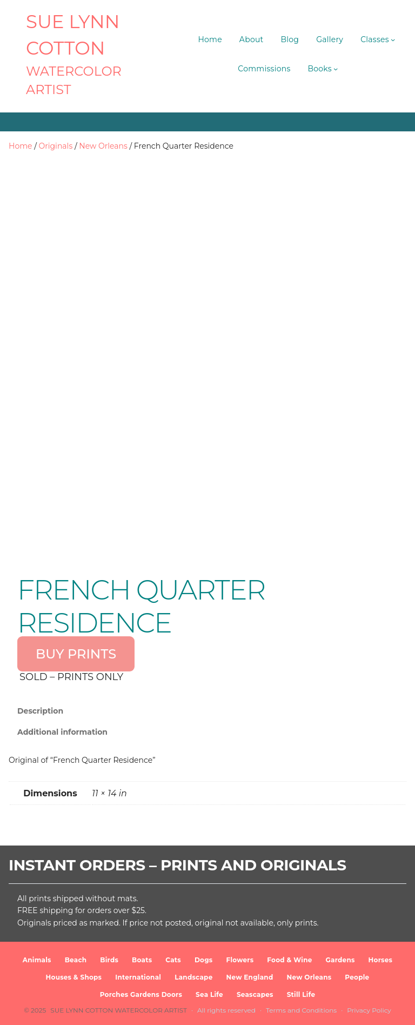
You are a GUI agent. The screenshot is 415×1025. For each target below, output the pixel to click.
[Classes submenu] (393, 39)
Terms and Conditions (301, 1010)
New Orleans (103, 146)
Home (20, 146)
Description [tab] (40, 711)
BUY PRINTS (76, 654)
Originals (56, 146)
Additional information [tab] (62, 732)
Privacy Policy (369, 1010)
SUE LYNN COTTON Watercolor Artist (118, 1010)
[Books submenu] (335, 68)
